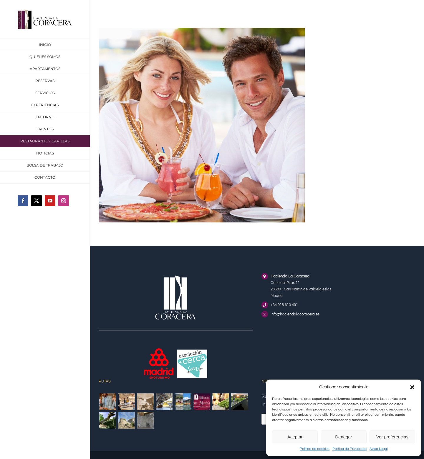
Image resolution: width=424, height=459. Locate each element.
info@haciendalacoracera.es (295, 314)
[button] (412, 387)
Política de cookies (314, 449)
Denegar (343, 436)
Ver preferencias (392, 436)
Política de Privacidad (349, 449)
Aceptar (295, 436)
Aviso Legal (378, 449)
